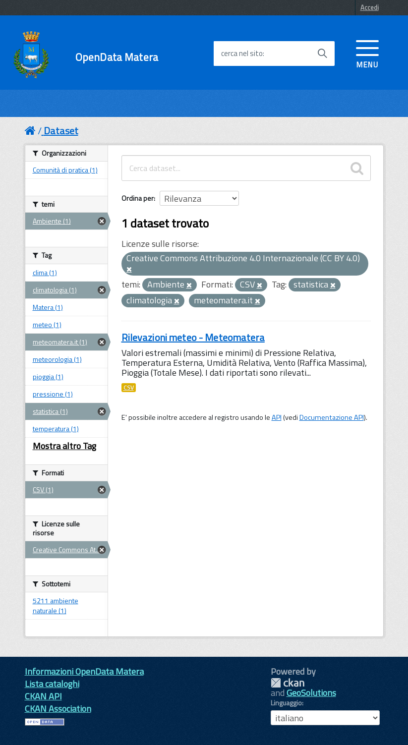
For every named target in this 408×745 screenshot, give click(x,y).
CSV (128, 387)
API (277, 417)
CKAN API (43, 696)
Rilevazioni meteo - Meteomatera (193, 337)
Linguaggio (286, 703)
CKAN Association (58, 708)
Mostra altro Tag (64, 446)
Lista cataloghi (52, 683)
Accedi (369, 7)
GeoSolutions (311, 692)
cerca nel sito (242, 53)
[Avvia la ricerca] (322, 53)
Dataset (61, 130)
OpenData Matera (116, 57)
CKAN (287, 683)
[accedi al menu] (367, 53)
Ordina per (137, 198)
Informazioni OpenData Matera (84, 671)
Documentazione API (331, 417)
